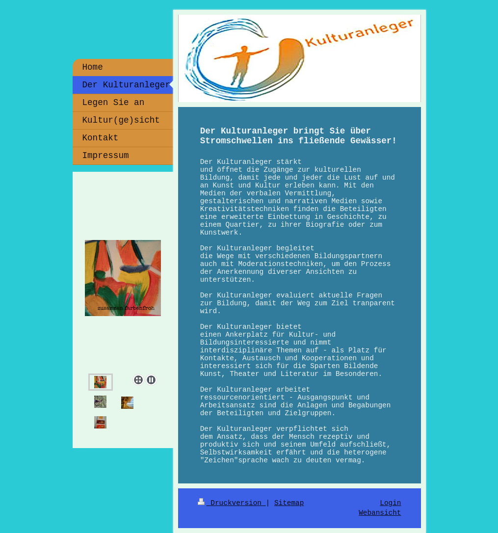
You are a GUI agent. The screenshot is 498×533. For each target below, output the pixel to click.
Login (390, 503)
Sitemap (289, 503)
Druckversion (232, 503)
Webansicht (380, 513)
